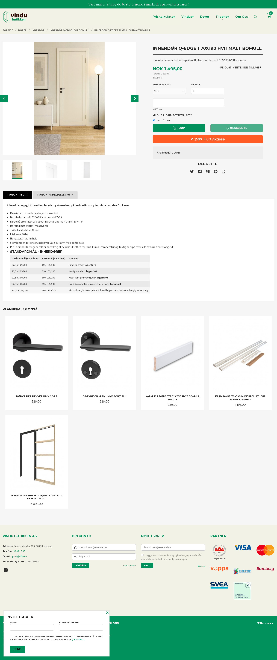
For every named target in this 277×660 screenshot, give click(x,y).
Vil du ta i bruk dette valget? (172, 115)
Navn (32, 626)
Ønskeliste (236, 128)
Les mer (201, 566)
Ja (158, 120)
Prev (4, 98)
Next (134, 98)
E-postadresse (81, 626)
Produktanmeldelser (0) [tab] (53, 194)
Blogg (114, 623)
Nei (169, 120)
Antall (196, 84)
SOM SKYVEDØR (162, 84)
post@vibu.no (19, 556)
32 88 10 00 (19, 551)
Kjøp (179, 128)
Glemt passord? (129, 565)
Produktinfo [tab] (16, 194)
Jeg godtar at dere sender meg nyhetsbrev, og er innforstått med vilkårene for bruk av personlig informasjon (171, 557)
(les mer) (77, 639)
